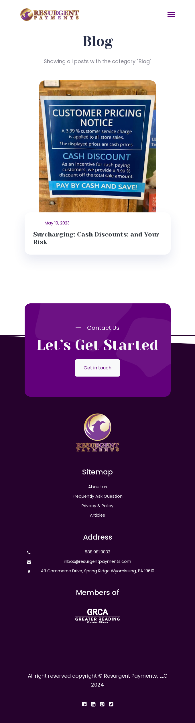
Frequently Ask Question (98, 496)
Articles (97, 515)
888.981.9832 (97, 552)
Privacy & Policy (97, 506)
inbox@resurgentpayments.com (97, 561)
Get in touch (97, 368)
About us (97, 487)
